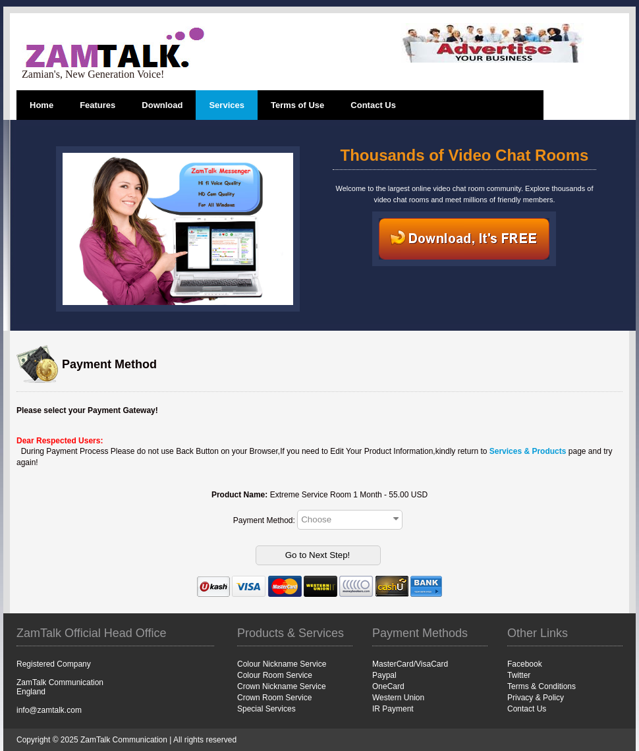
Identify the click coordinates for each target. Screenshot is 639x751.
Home (41, 105)
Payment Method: (265, 519)
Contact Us (373, 105)
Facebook (524, 664)
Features (97, 105)
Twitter (518, 675)
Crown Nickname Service (281, 686)
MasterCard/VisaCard (410, 664)
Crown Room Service (274, 697)
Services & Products (528, 451)
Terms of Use (297, 105)
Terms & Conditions (541, 686)
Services (226, 105)
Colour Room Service (274, 675)
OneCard (388, 686)
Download (162, 105)
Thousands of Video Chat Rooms (465, 155)
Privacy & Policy (535, 697)
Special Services (266, 708)
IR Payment (393, 708)
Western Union (398, 697)
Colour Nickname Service (281, 664)
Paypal (384, 675)
